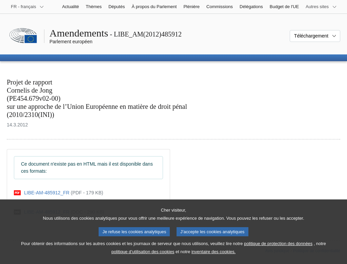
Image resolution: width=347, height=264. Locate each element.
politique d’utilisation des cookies (143, 256)
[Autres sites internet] (321, 7)
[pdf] (58, 192)
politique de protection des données (278, 247)
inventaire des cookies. (213, 256)
